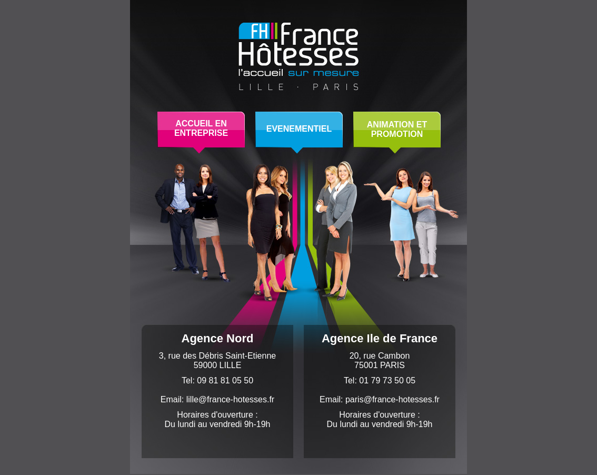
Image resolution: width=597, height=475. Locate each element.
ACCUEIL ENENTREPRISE (201, 128)
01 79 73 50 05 (387, 380)
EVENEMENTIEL (299, 128)
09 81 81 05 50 (225, 380)
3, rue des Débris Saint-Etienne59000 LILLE (217, 360)
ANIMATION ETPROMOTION (397, 129)
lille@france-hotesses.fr (230, 399)
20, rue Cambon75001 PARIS (380, 360)
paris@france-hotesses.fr (392, 399)
